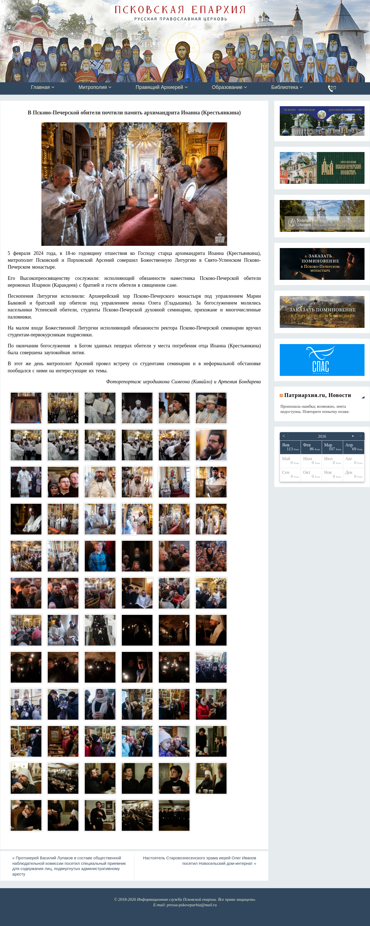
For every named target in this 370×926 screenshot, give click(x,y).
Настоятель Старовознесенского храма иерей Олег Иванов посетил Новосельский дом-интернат (199, 860)
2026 (322, 436)
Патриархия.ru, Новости (317, 395)
